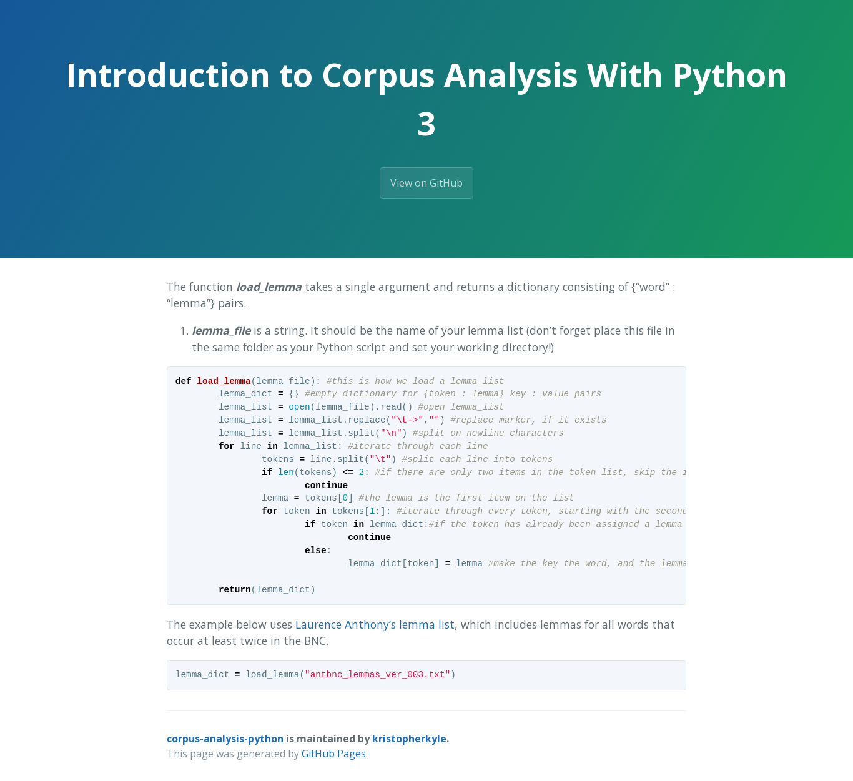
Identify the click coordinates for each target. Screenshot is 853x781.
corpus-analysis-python (225, 738)
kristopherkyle (409, 738)
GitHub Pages (334, 753)
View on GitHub (426, 183)
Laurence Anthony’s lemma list (375, 624)
